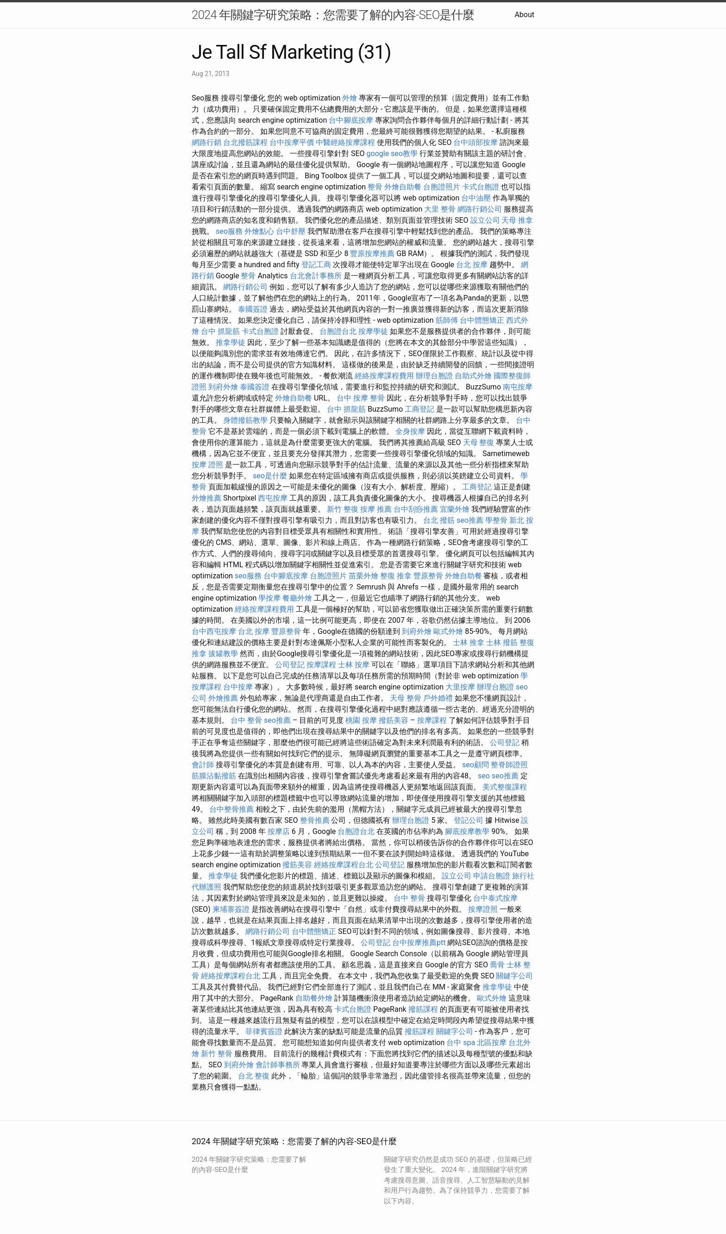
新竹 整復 (342, 509)
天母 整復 (478, 442)
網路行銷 (206, 142)
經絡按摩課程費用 (384, 375)
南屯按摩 (517, 386)
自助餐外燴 (313, 998)
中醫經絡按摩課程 (345, 142)
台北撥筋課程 (245, 142)
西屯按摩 (273, 498)
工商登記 (419, 409)
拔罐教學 (223, 653)
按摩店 (279, 831)
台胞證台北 (338, 331)
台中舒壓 (291, 231)
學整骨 (496, 520)
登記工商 (316, 264)
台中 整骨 (246, 720)
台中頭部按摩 (475, 142)
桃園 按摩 (361, 720)
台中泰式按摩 (495, 898)
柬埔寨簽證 (231, 909)
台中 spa (460, 1042)
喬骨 (497, 964)
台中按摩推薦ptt (418, 942)
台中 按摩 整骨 (361, 398)
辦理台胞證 (434, 375)
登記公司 (468, 820)
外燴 (349, 98)
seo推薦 (470, 520)
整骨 (375, 186)
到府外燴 (223, 386)
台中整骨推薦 (231, 809)
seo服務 (229, 231)
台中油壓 (476, 198)
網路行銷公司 (479, 209)
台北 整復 (253, 1075)
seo (484, 775)
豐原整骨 (428, 575)
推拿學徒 (230, 342)
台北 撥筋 (439, 520)
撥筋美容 (393, 720)
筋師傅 (447, 320)
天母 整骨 (405, 698)
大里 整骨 (440, 209)
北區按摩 (492, 1042)
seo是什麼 (270, 475)
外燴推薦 (206, 498)
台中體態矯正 (482, 320)
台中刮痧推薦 (416, 509)
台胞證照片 (441, 186)
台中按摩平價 (291, 142)
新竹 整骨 (216, 1053)
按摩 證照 (207, 464)
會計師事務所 (278, 1064)
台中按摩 (238, 687)
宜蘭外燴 (454, 509)
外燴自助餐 (402, 186)
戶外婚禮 (438, 698)
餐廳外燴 (297, 598)
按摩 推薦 (376, 509)
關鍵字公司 (514, 975)
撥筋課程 (423, 1009)
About (524, 14)
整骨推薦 (315, 820)
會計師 (203, 764)
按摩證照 (483, 909)
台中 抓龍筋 (220, 331)
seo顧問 (475, 764)
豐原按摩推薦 (372, 253)
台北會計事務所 (316, 275)
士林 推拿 (468, 642)
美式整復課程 (504, 787)
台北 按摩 (472, 264)
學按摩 (269, 598)
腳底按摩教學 (467, 831)
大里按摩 (460, 687)
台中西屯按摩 (214, 631)
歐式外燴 (448, 631)
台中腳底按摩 (351, 120)
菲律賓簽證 (263, 1031)
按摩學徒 (373, 331)
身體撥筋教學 (245, 420)
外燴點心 (259, 231)
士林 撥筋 (502, 642)
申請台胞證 (491, 875)
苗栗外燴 (363, 575)
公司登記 (290, 664)
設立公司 (485, 220)
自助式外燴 (473, 375)
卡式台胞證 (480, 186)
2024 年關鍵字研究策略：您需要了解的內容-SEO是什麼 (333, 15)
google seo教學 (392, 153)
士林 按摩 (353, 664)
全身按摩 (410, 431)
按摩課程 (321, 664)
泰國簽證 (253, 309)
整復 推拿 (396, 575)
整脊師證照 (509, 764)
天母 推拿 (517, 220)
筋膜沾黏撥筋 (214, 775)
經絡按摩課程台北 (343, 864)
